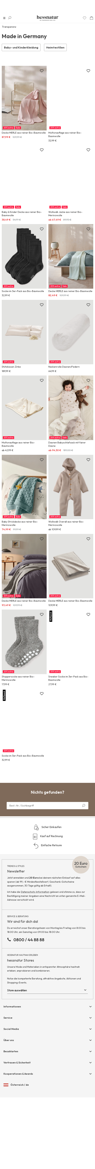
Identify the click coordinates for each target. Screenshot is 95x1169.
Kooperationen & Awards (18, 1073)
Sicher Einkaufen (47, 827)
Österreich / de (16, 1085)
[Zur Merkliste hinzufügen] (41, 70)
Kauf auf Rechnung (47, 836)
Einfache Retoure (47, 845)
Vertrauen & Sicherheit (17, 1062)
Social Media (11, 1029)
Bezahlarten (10, 1051)
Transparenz (9, 26)
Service (7, 1017)
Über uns (8, 1040)
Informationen (12, 1006)
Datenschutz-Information (35, 891)
